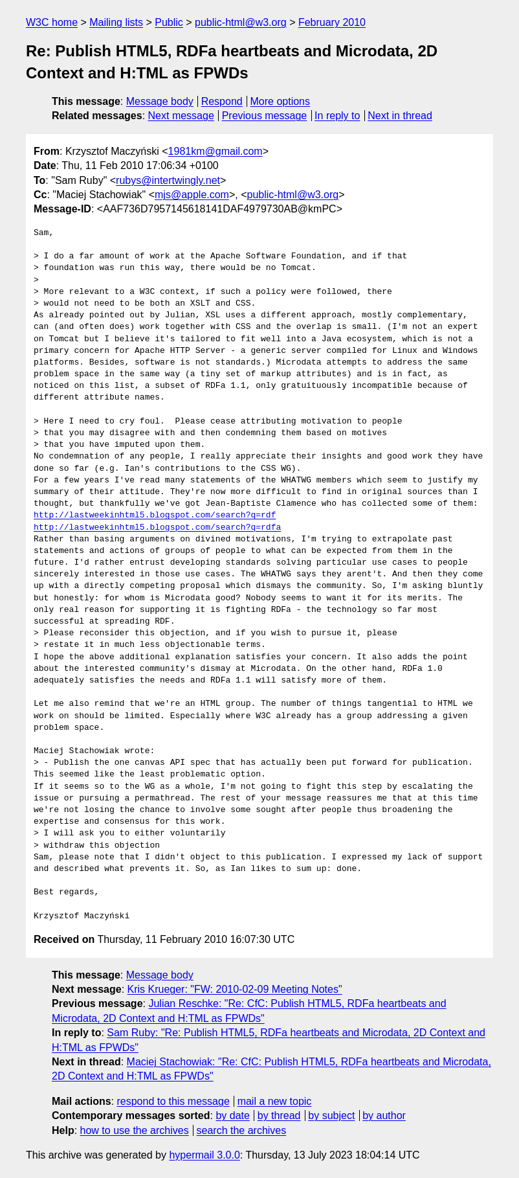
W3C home (52, 22)
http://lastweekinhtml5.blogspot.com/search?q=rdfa (157, 528)
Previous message (264, 115)
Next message (181, 115)
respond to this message (172, 1101)
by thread (279, 1115)
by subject (331, 1115)
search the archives (242, 1130)
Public (169, 22)
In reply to (337, 115)
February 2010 (332, 22)
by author (384, 1115)
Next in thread (400, 115)
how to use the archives (134, 1130)
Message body (159, 101)
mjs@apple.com (192, 194)
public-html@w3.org (241, 22)
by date (232, 1115)
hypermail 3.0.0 (204, 1155)
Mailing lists (116, 22)
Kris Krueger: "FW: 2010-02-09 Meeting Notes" (234, 989)
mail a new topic (274, 1101)
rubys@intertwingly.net (168, 180)
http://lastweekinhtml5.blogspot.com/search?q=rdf (155, 515)
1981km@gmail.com (215, 151)
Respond (222, 101)
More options (280, 101)
